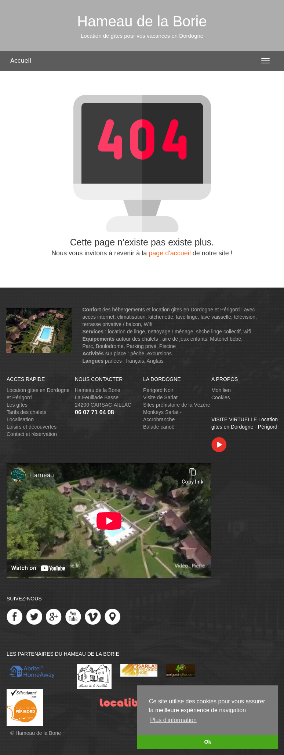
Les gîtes (17, 405)
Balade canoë (159, 427)
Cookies (220, 397)
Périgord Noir (158, 390)
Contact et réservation (32, 434)
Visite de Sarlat (160, 397)
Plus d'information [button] (173, 720)
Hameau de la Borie (38, 733)
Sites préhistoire (161, 405)
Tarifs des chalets (26, 412)
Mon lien (221, 390)
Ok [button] (207, 742)
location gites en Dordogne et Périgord (196, 309)
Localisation (20, 419)
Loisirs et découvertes (32, 427)
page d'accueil (170, 253)
